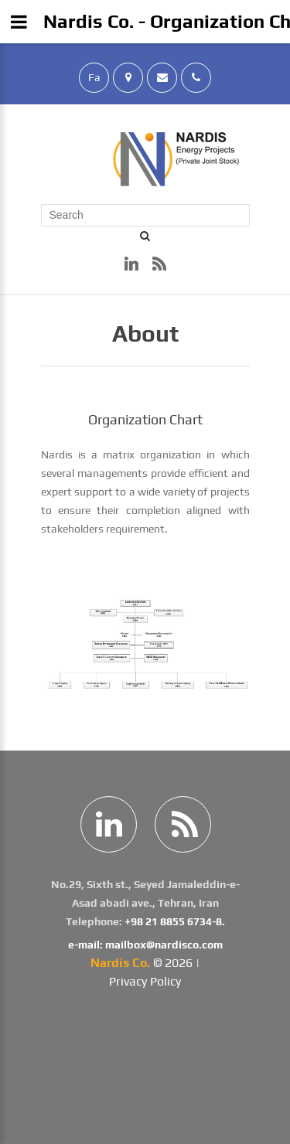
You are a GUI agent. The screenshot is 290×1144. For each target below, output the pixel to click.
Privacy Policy (145, 981)
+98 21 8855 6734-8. (175, 921)
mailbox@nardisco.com (164, 944)
